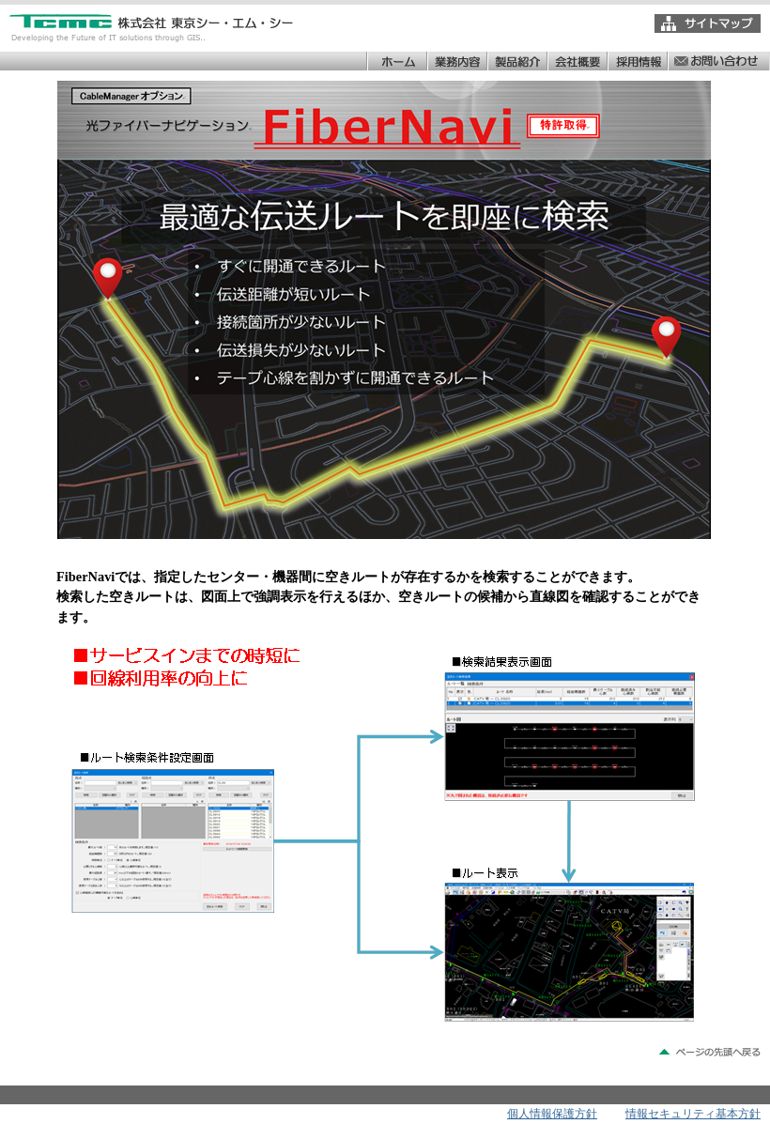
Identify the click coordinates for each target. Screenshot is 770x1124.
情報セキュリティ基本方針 (693, 1113)
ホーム (396, 61)
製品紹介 (516, 61)
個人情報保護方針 (552, 1113)
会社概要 (577, 61)
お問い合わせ (718, 61)
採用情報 (637, 61)
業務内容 (456, 61)
